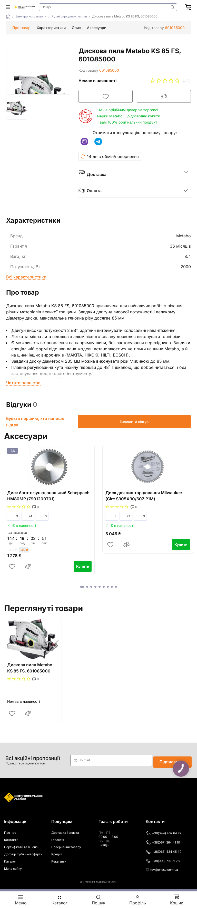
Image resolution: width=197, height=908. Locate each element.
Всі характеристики (26, 276)
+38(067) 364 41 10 (163, 838)
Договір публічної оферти (23, 851)
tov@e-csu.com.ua (162, 866)
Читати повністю (23, 382)
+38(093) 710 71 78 (163, 857)
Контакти (11, 836)
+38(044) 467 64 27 (163, 829)
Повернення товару (66, 843)
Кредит (56, 851)
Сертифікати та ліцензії (21, 843)
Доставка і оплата (65, 829)
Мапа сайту (13, 865)
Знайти (172, 7)
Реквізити (58, 858)
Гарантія (57, 836)
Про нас (10, 829)
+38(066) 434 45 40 (164, 848)
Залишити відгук (165, 421)
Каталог (10, 858)
